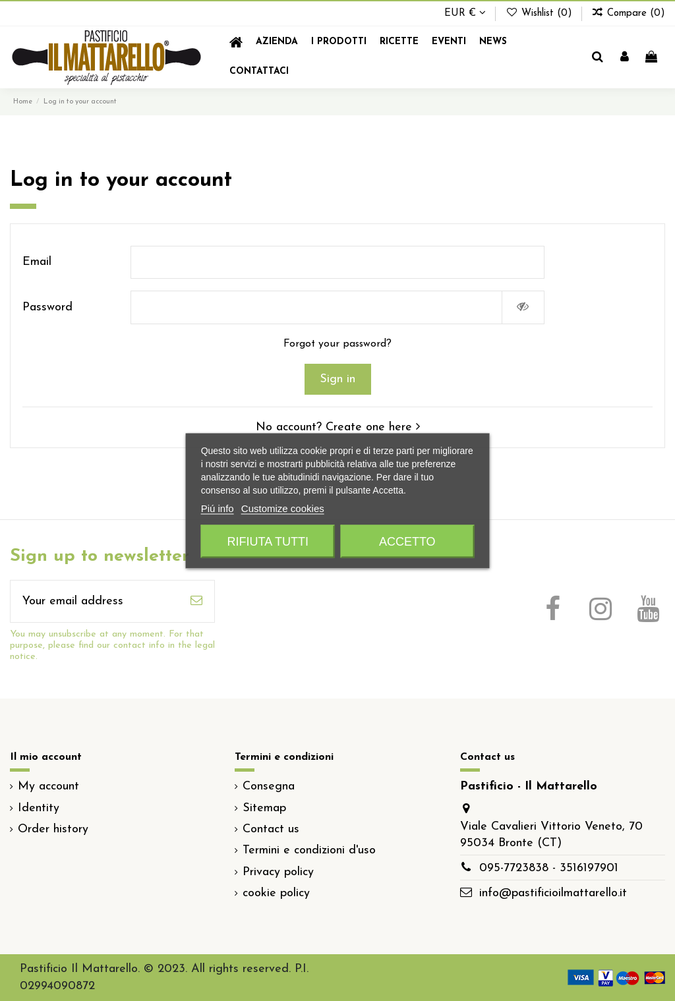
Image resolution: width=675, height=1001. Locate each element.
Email (36, 262)
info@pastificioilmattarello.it (553, 893)
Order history (53, 829)
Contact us (271, 829)
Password (47, 307)
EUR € (465, 13)
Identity (38, 808)
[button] (339, 42)
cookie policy (276, 893)
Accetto (407, 541)
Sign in (337, 379)
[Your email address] (95, 601)
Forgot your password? (337, 344)
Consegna (269, 786)
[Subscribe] (196, 601)
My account (48, 786)
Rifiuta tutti (267, 541)
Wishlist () (540, 13)
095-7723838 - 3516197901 (548, 868)
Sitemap (264, 808)
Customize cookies (282, 507)
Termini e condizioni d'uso (309, 850)
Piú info (217, 507)
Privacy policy (278, 872)
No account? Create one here (338, 427)
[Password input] (316, 307)
